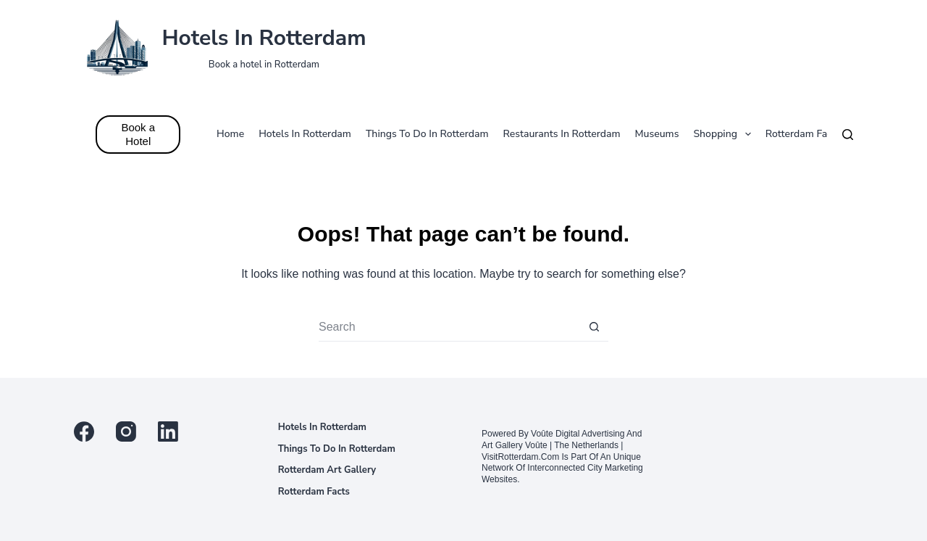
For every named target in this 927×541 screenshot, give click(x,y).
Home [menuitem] (230, 134)
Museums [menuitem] (657, 134)
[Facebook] (84, 431)
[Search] (847, 134)
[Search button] (593, 327)
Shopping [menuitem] (724, 134)
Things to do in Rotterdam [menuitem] (427, 134)
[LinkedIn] (168, 431)
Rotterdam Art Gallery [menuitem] (327, 470)
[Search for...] (449, 327)
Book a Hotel (138, 134)
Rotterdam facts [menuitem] (803, 134)
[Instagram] (126, 431)
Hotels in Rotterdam (264, 38)
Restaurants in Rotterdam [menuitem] (562, 134)
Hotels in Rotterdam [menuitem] (305, 134)
